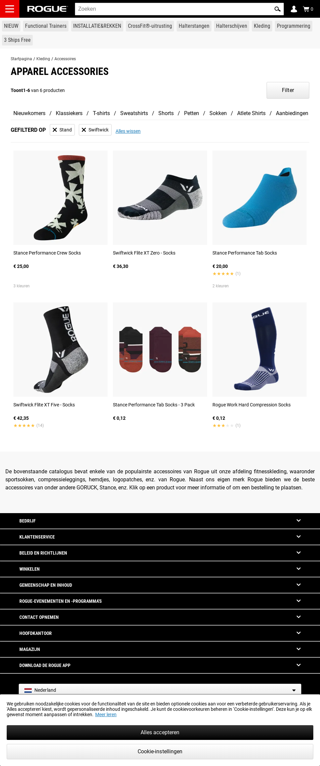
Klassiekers (69, 113)
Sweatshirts (134, 113)
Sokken (218, 113)
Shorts (166, 113)
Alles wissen (128, 131)
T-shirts (101, 113)
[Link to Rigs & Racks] (97, 26)
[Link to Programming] (293, 26)
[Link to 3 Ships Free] (17, 40)
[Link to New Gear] (11, 26)
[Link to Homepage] (47, 8)
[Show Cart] (308, 9)
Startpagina (21, 59)
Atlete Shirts (251, 113)
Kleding (43, 59)
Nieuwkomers (29, 113)
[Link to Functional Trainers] (45, 26)
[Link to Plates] (231, 26)
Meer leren (106, 714)
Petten (191, 113)
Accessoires (65, 59)
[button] (277, 9)
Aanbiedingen (292, 113)
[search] (179, 9)
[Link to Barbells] (194, 26)
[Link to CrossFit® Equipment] (150, 26)
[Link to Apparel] (262, 26)
